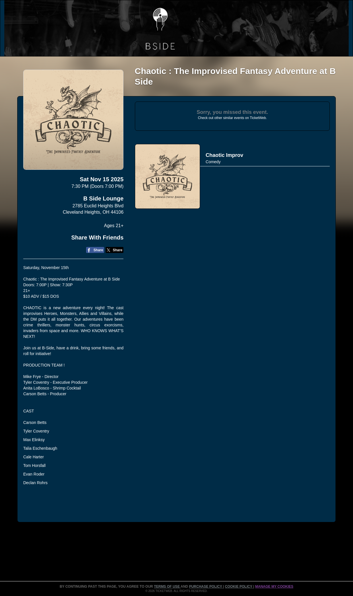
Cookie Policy (239, 587)
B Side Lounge (103, 198)
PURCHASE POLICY (206, 587)
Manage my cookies (274, 587)
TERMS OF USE (167, 587)
